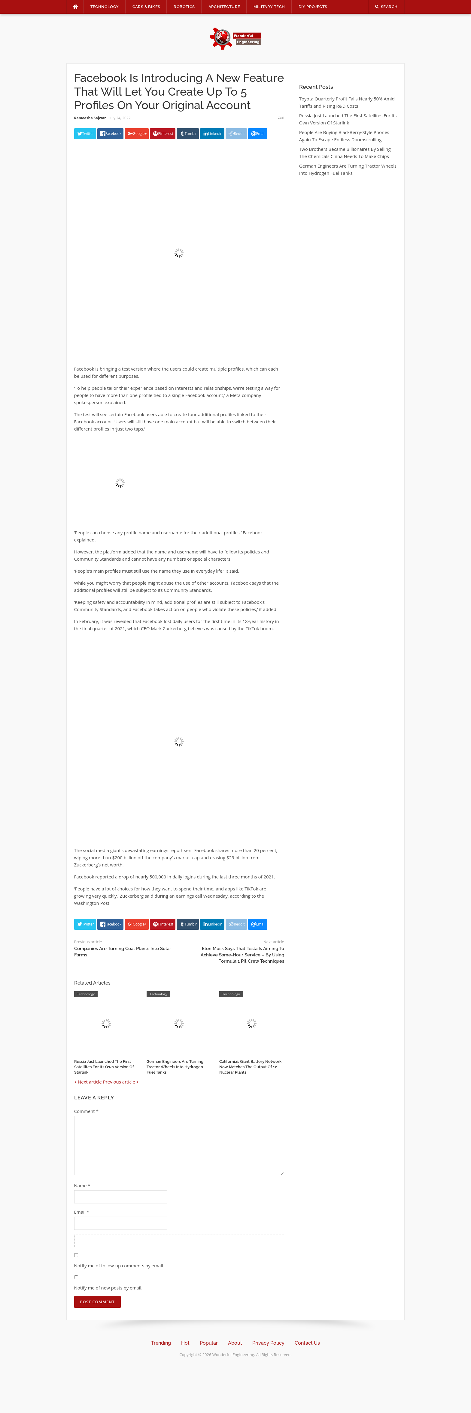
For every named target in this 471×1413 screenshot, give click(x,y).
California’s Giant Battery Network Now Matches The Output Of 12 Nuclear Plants (250, 1067)
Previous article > (121, 1082)
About (235, 1343)
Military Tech (269, 6)
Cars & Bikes (146, 6)
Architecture (224, 6)
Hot (185, 1343)
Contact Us (307, 1343)
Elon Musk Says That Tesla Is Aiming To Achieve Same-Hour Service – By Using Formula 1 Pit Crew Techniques (242, 955)
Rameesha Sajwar (90, 118)
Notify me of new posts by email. (108, 1288)
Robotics (184, 6)
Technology (104, 6)
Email (81, 1212)
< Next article (88, 1082)
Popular (209, 1343)
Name (82, 1185)
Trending (161, 1343)
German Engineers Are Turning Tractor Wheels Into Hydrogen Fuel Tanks (175, 1067)
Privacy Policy (268, 1343)
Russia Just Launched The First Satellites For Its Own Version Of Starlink (104, 1067)
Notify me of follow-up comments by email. (119, 1265)
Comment (86, 1111)
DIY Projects (313, 6)
